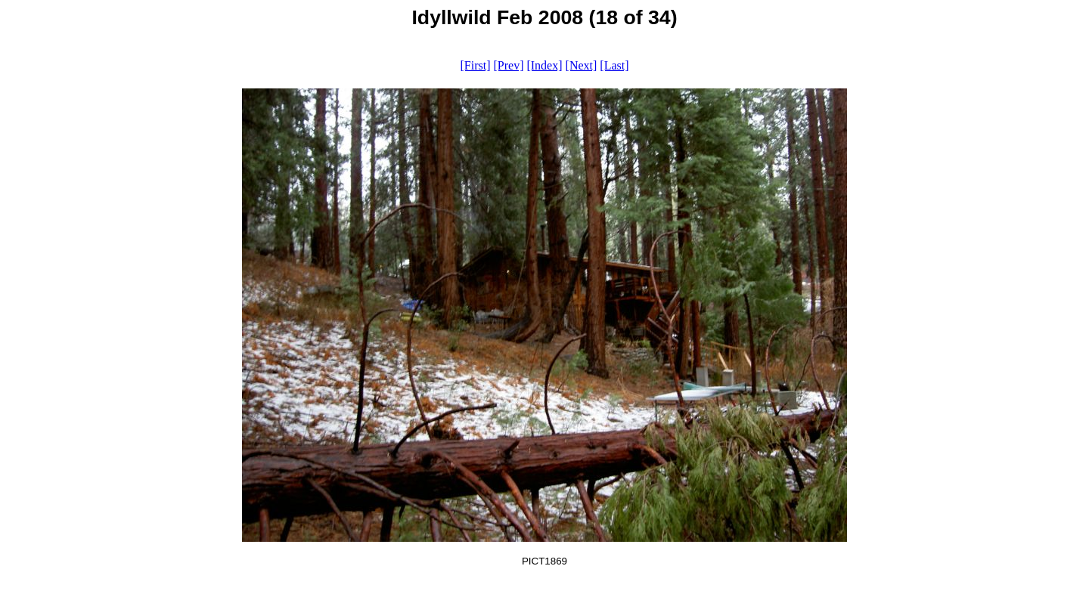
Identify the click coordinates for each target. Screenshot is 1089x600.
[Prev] (508, 65)
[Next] (581, 65)
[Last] (614, 65)
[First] (475, 65)
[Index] (544, 65)
